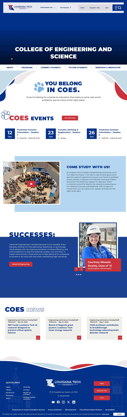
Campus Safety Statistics (29, 398)
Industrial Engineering (20, 264)
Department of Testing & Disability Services (28, 409)
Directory (9, 395)
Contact (26, 390)
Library (8, 390)
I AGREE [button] (119, 414)
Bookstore (10, 393)
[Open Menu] (118, 7)
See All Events (70, 118)
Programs (27, 68)
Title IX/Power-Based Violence (90, 409)
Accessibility (110, 409)
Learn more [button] (105, 414)
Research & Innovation (108, 68)
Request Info (95, 8)
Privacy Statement (55, 409)
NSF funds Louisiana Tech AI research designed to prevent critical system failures (22, 329)
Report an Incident (27, 393)
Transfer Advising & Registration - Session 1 (69, 132)
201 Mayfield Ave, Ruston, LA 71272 (65, 392)
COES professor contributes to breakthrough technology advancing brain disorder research (104, 329)
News (8, 398)
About (10, 68)
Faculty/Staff (32, 320)
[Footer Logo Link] (63, 383)
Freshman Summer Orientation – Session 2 (110, 132)
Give (106, 8)
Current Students (51, 68)
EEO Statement (70, 409)
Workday (26, 387)
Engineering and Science (17, 320)
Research (12, 322)
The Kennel (65, 8)
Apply (82, 8)
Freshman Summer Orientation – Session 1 (28, 132)
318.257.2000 (64, 396)
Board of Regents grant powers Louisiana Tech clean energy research (61, 327)
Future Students (78, 68)
